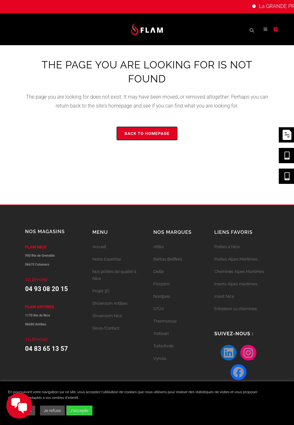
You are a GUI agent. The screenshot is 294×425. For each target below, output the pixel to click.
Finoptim (161, 284)
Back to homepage (147, 133)
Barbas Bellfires (167, 259)
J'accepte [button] (79, 410)
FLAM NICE (35, 247)
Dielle (158, 271)
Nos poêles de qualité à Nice (114, 275)
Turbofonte (163, 346)
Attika (158, 246)
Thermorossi (165, 321)
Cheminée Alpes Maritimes (239, 271)
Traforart (161, 333)
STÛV (158, 308)
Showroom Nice (107, 315)
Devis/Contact (105, 328)
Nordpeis (161, 296)
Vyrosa (159, 358)
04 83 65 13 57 (46, 348)
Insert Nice (224, 296)
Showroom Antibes (110, 303)
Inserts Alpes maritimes (235, 284)
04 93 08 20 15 (46, 289)
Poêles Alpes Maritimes (235, 259)
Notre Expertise (106, 259)
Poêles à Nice (227, 246)
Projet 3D (100, 291)
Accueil (99, 246)
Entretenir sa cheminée (235, 308)
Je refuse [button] (52, 410)
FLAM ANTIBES (39, 306)
